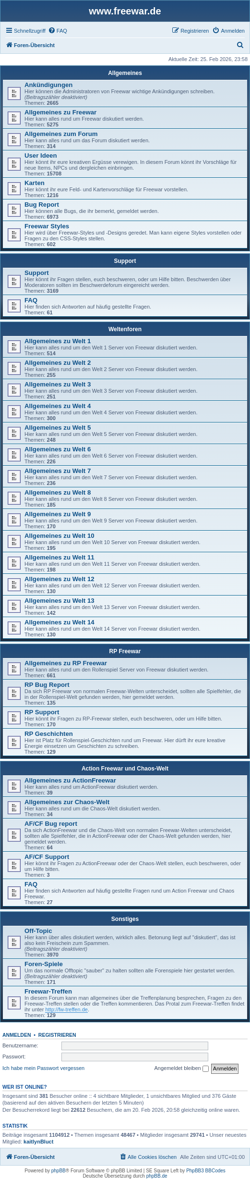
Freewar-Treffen (48, 991)
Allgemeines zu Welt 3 (57, 384)
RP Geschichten (48, 733)
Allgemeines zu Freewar (60, 112)
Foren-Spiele (43, 964)
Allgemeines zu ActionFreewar (70, 780)
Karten (34, 182)
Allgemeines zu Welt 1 (57, 341)
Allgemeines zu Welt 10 (59, 535)
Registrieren (57, 1035)
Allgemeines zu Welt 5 (57, 427)
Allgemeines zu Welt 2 (57, 362)
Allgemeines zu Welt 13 (59, 600)
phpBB (58, 1170)
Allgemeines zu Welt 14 (59, 622)
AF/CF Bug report (50, 823)
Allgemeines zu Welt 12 (59, 579)
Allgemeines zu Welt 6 (57, 449)
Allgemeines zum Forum (60, 133)
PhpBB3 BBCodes (206, 1170)
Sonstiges (125, 919)
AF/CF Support (46, 856)
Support (125, 261)
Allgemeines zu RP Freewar (65, 663)
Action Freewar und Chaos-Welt (125, 768)
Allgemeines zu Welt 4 (57, 406)
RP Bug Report (47, 684)
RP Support (41, 712)
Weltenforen (125, 329)
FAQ (30, 300)
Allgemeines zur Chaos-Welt (66, 802)
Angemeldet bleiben (181, 1068)
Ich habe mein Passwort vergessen (43, 1068)
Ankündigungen (48, 84)
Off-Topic (38, 930)
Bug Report (41, 204)
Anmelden (16, 1035)
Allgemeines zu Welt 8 (57, 492)
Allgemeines (125, 73)
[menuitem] (57, 31)
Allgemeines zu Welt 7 (57, 470)
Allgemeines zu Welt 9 (57, 514)
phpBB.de (156, 1176)
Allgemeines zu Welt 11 (59, 557)
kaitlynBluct (38, 1141)
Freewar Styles (46, 226)
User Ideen (40, 155)
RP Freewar (125, 651)
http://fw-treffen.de (66, 1009)
